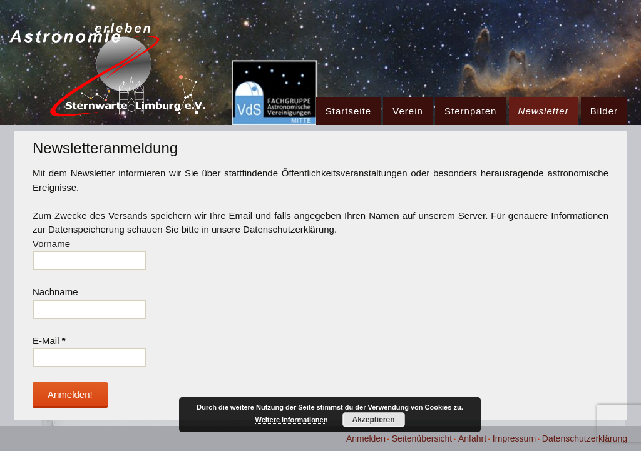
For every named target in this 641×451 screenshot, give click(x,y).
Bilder (604, 111)
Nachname (55, 291)
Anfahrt (472, 438)
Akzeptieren (373, 419)
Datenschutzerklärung (584, 438)
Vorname (51, 243)
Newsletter (543, 111)
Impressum (514, 438)
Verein (407, 111)
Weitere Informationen (291, 419)
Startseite (348, 111)
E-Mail (49, 340)
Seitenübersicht (422, 438)
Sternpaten (470, 111)
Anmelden (366, 438)
